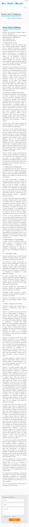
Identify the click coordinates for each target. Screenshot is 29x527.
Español (26, 0)
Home (8, 18)
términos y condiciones (12, 516)
